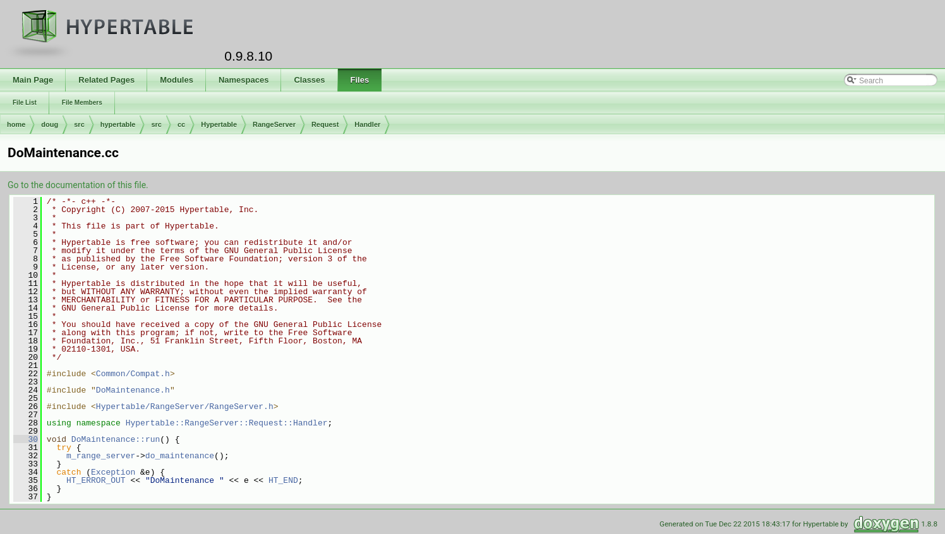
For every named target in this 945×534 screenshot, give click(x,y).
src (79, 124)
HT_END (283, 480)
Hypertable (219, 124)
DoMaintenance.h (133, 390)
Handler (367, 124)
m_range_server (100, 455)
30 (25, 439)
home (16, 124)
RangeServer (274, 124)
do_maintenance (179, 455)
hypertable (118, 124)
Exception (113, 472)
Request (325, 124)
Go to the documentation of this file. (78, 185)
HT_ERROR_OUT (96, 480)
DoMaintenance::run (115, 439)
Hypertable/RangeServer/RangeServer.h (185, 406)
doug (49, 124)
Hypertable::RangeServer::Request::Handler (227, 423)
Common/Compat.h (133, 373)
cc (181, 124)
